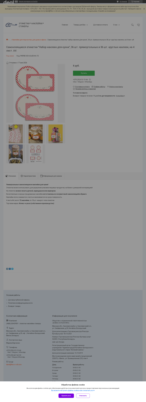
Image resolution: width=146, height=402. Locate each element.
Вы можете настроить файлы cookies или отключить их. (72, 390)
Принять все (66, 396)
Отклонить (83, 396)
